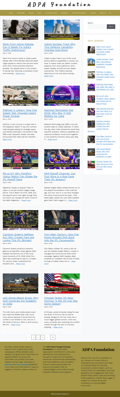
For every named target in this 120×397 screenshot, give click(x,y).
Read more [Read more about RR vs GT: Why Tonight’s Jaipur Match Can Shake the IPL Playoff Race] (26, 200)
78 (53, 337)
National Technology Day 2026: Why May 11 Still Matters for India (58, 113)
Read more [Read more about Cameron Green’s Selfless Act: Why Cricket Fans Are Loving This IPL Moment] (20, 264)
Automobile (21, 13)
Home (11, 13)
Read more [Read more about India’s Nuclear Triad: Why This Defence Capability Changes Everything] (48, 76)
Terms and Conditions (79, 13)
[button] (110, 13)
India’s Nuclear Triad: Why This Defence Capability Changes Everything (59, 47)
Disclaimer (64, 13)
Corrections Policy (51, 13)
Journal (31, 13)
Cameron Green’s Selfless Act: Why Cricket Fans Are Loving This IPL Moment (18, 237)
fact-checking (22, 364)
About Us (103, 13)
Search (90, 23)
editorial (8, 364)
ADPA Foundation (60, 4)
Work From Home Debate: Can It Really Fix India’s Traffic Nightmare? (18, 47)
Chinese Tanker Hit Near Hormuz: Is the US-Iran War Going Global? (61, 300)
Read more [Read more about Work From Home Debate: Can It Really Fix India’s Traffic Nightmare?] (20, 73)
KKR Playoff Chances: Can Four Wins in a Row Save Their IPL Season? (59, 176)
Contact (93, 13)
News (39, 13)
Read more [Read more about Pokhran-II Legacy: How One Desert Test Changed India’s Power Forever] (7, 139)
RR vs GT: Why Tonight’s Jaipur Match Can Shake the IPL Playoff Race (20, 176)
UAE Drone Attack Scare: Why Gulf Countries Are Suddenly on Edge (20, 300)
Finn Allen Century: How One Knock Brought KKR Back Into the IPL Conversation (61, 237)
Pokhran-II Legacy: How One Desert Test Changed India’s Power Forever (20, 113)
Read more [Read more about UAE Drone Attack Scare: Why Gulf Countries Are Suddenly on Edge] (15, 325)
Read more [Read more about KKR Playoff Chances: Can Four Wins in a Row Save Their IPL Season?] (72, 200)
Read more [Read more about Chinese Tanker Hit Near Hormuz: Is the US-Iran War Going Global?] (57, 327)
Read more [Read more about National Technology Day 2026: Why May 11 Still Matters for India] (52, 139)
